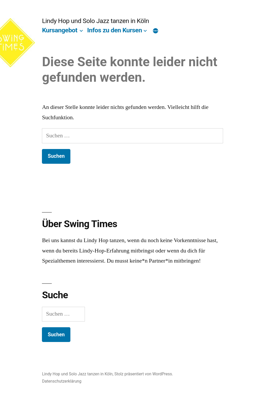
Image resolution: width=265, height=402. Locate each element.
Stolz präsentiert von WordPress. (143, 373)
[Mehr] (155, 31)
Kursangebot (59, 30)
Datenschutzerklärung (61, 381)
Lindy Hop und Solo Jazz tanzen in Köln (95, 21)
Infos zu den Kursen (114, 30)
